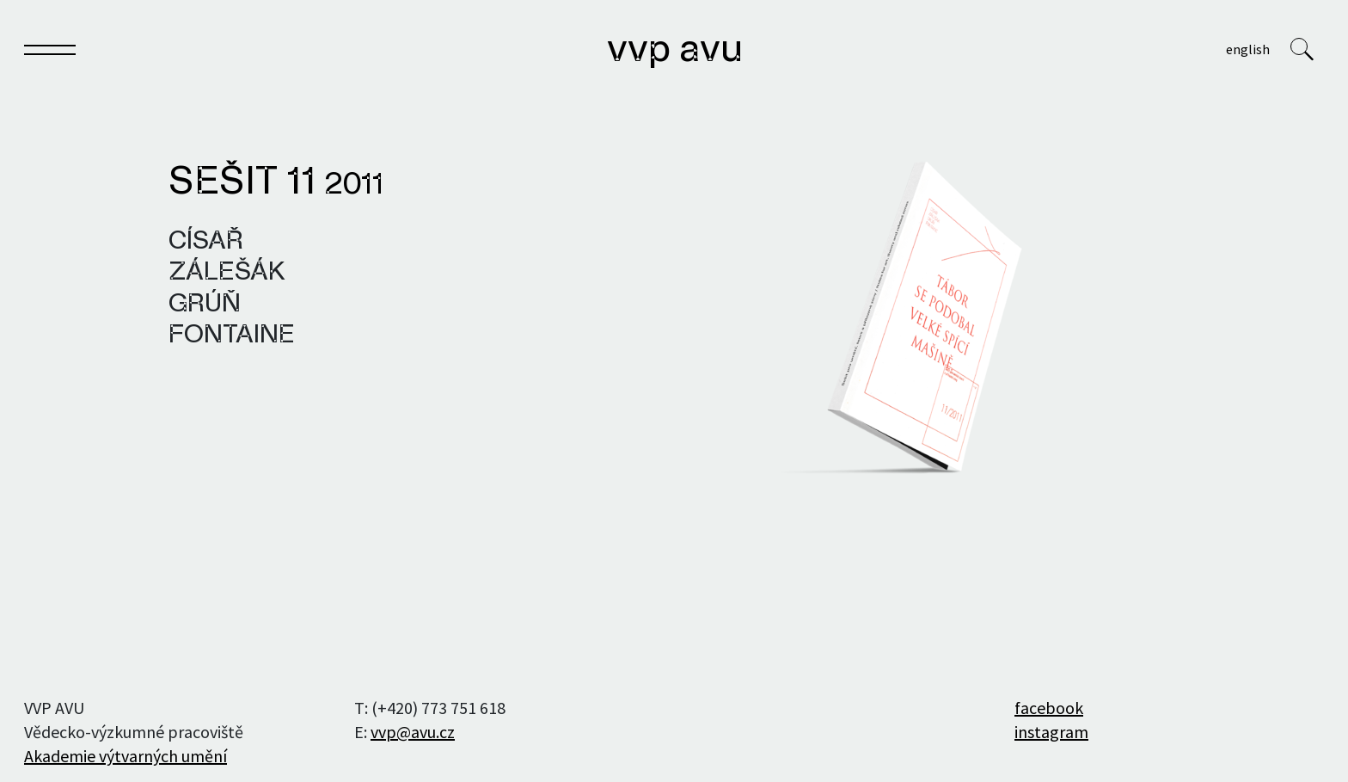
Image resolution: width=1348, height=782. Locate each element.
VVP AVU (675, 51)
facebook (1048, 707)
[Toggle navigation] (50, 53)
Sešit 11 (275, 183)
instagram (1051, 731)
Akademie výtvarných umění (125, 756)
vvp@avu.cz (413, 731)
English (1248, 49)
